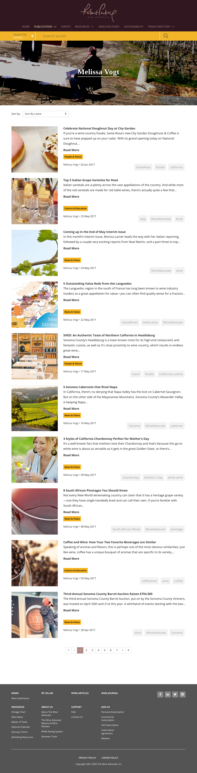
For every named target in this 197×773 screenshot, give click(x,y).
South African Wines (126, 529)
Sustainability (133, 26)
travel (136, 374)
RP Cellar (47, 693)
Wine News (17, 717)
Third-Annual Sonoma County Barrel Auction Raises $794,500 (107, 594)
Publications (45, 26)
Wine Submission (20, 698)
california (176, 167)
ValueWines (130, 322)
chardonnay (131, 477)
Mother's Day (153, 477)
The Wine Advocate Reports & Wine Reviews (51, 723)
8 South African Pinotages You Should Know (95, 490)
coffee (178, 581)
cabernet (177, 426)
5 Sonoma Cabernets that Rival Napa (90, 387)
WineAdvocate (161, 219)
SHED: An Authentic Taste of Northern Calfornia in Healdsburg (109, 335)
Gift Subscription (109, 725)
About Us (47, 707)
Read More (71, 150)
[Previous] (74, 650)
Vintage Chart (18, 712)
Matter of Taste (19, 721)
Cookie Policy (110, 757)
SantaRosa (143, 167)
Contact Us (77, 717)
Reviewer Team (49, 736)
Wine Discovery (109, 26)
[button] (46, 114)
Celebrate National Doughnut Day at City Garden (99, 128)
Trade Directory (161, 26)
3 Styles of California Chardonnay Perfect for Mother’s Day (106, 439)
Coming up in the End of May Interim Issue (94, 232)
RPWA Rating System (52, 731)
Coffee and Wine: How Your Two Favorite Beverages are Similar (109, 542)
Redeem (105, 738)
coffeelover (149, 581)
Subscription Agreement (107, 731)
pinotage (177, 529)
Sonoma (134, 426)
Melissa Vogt (71, 164)
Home (26, 26)
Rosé (179, 219)
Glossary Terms (19, 731)
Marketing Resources (22, 737)
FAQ (73, 712)
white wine (150, 322)
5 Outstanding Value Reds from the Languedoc (97, 283)
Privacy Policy (87, 757)
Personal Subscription (112, 712)
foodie (160, 167)
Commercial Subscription (107, 718)
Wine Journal (109, 693)
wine (179, 271)
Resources (84, 26)
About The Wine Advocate (49, 713)
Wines (15, 693)
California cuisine (171, 374)
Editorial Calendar (20, 726)
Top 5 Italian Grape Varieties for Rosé (90, 180)
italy (143, 219)
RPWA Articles (80, 693)
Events (66, 26)
